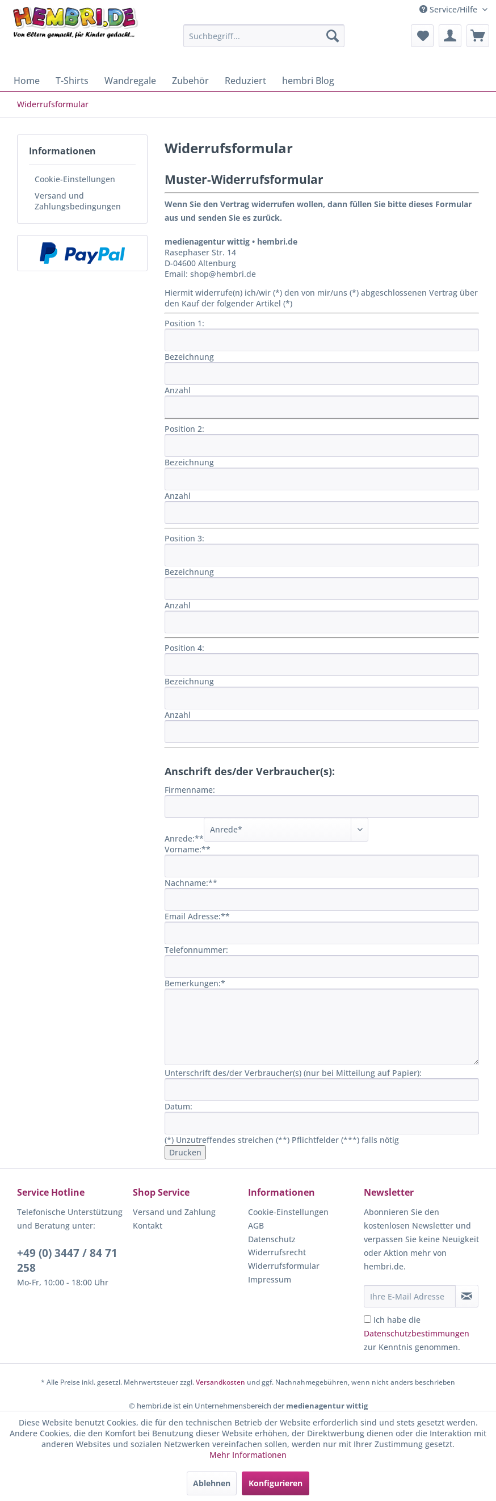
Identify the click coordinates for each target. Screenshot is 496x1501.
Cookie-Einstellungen (75, 179)
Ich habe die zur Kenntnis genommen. (416, 1333)
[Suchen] (332, 35)
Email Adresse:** (197, 916)
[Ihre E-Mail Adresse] (410, 1296)
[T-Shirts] (72, 80)
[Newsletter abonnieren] (466, 1296)
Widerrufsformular (284, 1265)
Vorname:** (188, 849)
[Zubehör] (190, 80)
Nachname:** (191, 882)
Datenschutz (272, 1239)
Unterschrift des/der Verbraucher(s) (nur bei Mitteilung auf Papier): (293, 1072)
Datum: (178, 1106)
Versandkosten (220, 1382)
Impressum (269, 1279)
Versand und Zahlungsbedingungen (78, 201)
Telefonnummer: (196, 949)
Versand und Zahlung (174, 1211)
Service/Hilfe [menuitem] (449, 9)
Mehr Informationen (248, 1454)
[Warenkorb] (477, 35)
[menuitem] (263, 35)
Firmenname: (190, 789)
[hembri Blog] (308, 80)
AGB (256, 1225)
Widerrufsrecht (277, 1252)
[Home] (27, 80)
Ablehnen (211, 1483)
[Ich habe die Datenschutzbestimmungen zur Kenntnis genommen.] (367, 1319)
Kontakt (147, 1225)
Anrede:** (184, 838)
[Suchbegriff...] (263, 35)
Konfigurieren (275, 1483)
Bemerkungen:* (195, 983)
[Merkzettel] (422, 35)
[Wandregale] (130, 80)
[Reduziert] (245, 80)
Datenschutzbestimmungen (416, 1333)
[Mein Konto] (450, 35)
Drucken (185, 1152)
